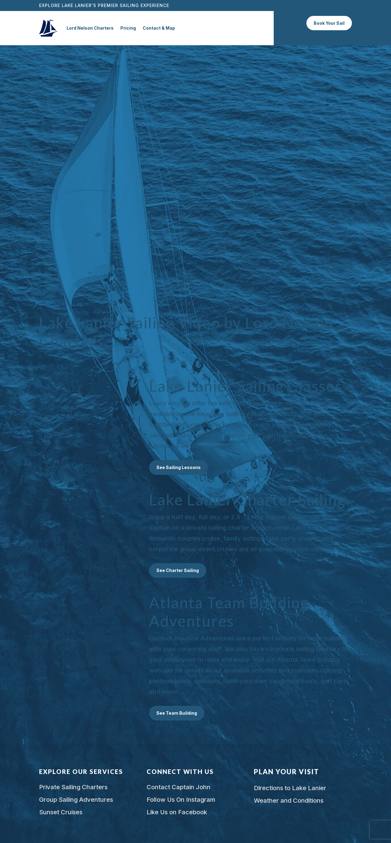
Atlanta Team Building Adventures (229, 611)
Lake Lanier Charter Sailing (247, 499)
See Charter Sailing (177, 570)
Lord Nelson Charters (90, 28)
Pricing (128, 28)
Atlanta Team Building (308, 659)
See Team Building (176, 713)
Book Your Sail (329, 23)
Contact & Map (159, 28)
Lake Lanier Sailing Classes (245, 386)
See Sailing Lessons (178, 467)
